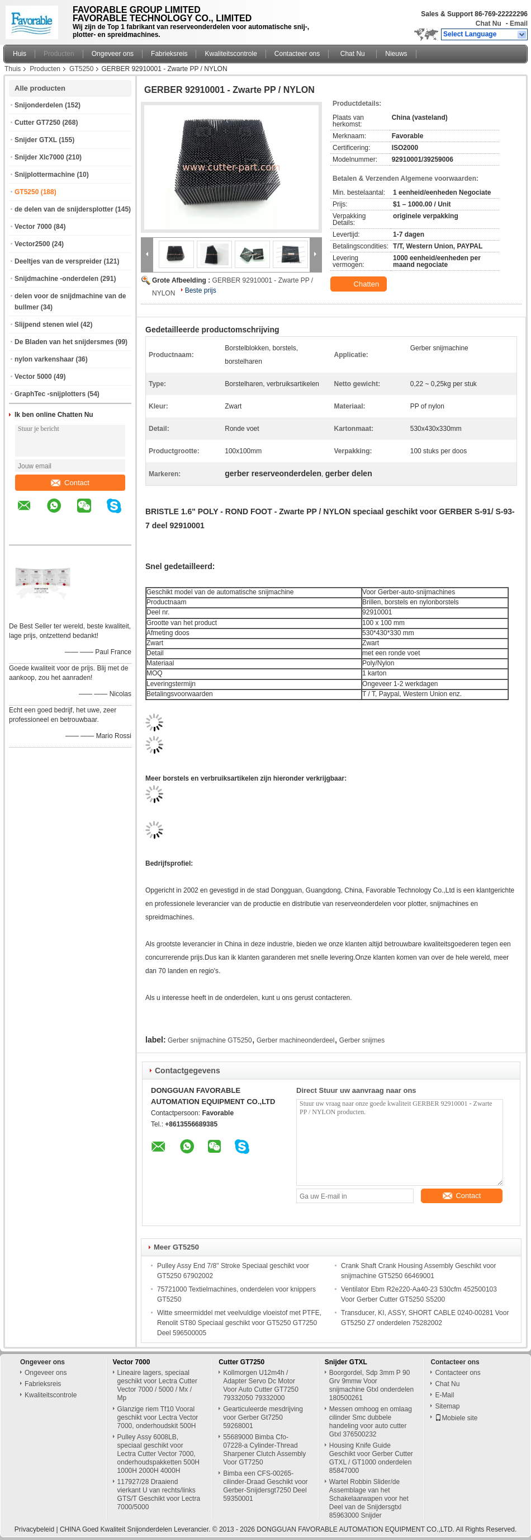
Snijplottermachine (45, 175)
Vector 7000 (33, 227)
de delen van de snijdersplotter (64, 209)
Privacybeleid (34, 1529)
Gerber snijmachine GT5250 (210, 1040)
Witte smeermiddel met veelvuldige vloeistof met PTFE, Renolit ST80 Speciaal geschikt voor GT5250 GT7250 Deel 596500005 (239, 1323)
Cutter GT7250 (37, 122)
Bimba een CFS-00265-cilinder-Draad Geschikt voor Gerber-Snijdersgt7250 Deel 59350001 (265, 1486)
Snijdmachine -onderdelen (56, 279)
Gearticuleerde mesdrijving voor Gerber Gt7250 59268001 (263, 1417)
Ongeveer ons (113, 54)
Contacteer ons (297, 54)
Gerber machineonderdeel (295, 1040)
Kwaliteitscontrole (231, 54)
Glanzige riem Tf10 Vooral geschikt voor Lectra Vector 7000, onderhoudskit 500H (157, 1417)
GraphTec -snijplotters (50, 394)
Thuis (12, 69)
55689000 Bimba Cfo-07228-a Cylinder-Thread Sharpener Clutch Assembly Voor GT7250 (264, 1449)
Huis (19, 54)
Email (519, 23)
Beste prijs (200, 290)
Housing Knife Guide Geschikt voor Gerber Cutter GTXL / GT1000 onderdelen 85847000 (371, 1458)
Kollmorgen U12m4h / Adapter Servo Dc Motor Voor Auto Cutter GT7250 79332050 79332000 (260, 1385)
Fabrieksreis (169, 54)
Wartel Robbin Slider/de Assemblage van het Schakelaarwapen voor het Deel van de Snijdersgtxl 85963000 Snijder (369, 1498)
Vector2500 (32, 244)
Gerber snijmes (362, 1040)
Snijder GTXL (36, 140)
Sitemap (447, 1406)
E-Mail (444, 1395)
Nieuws (396, 54)
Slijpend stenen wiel (47, 324)
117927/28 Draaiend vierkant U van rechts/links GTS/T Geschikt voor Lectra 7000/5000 (159, 1494)
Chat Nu (488, 23)
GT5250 (81, 69)
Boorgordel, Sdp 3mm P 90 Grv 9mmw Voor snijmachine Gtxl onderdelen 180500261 (371, 1385)
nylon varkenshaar (44, 359)
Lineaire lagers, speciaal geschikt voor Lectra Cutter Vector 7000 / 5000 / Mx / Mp (157, 1385)
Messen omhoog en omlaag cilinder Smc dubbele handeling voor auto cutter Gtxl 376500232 (370, 1421)
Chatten (359, 284)
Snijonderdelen (39, 105)
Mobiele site (456, 1418)
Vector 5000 (33, 377)
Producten (59, 54)
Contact (70, 482)
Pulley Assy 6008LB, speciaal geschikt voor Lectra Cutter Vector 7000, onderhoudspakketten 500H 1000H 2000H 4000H (158, 1454)
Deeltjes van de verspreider (58, 261)
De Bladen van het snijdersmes (64, 342)
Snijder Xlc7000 (39, 157)
